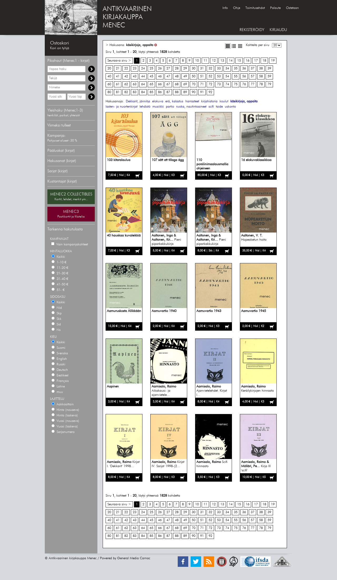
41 (118, 76)
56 (244, 76)
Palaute (275, 8)
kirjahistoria (209, 101)
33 (219, 68)
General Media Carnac (133, 558)
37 (252, 68)
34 (227, 68)
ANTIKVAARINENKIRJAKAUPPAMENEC (127, 17)
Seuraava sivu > (119, 60)
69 (185, 84)
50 (193, 76)
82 (126, 92)
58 (261, 76)
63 (134, 84)
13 (222, 60)
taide (219, 106)
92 (210, 92)
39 (269, 68)
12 (214, 60)
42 (126, 76)
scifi (211, 106)
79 (269, 84)
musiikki (158, 106)
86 (160, 92)
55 (235, 76)
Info (225, 8)
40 (109, 76)
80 (109, 92)
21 (118, 68)
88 (177, 92)
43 (134, 76)
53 (219, 76)
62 (126, 84)
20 (109, 68)
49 (185, 76)
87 (168, 92)
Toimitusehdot (255, 8)
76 (244, 84)
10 (197, 60)
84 (143, 92)
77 (252, 84)
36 (244, 68)
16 (247, 60)
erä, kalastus (174, 101)
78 (261, 84)
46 (160, 76)
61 (118, 84)
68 (177, 84)
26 (160, 68)
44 (143, 76)
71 (202, 84)
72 (210, 84)
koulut (224, 101)
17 (256, 60)
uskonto (230, 106)
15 (239, 60)
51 (202, 76)
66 (160, 84)
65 (151, 84)
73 (219, 84)
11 (205, 60)
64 (143, 84)
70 (193, 84)
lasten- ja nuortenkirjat (121, 106)
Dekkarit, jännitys (138, 101)
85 (151, 92)
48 (177, 76)
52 (210, 76)
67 (168, 84)
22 (126, 68)
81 (118, 92)
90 (193, 92)
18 (264, 60)
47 (168, 76)
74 (227, 84)
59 (269, 76)
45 (151, 76)
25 (151, 68)
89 (185, 92)
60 (109, 84)
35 (235, 68)
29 (185, 68)
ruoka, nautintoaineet (191, 106)
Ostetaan (292, 8)
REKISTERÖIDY (252, 30)
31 (202, 68)
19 (273, 60)
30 (193, 68)
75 (235, 84)
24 (143, 68)
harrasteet (192, 101)
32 (210, 68)
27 (168, 68)
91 (202, 92)
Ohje (236, 8)
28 (177, 68)
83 (134, 92)
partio (170, 106)
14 (230, 60)
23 (134, 68)
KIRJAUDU (278, 30)
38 (261, 68)
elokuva (157, 101)
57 (252, 76)
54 (227, 76)
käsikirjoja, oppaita (139, 45)
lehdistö (145, 106)
